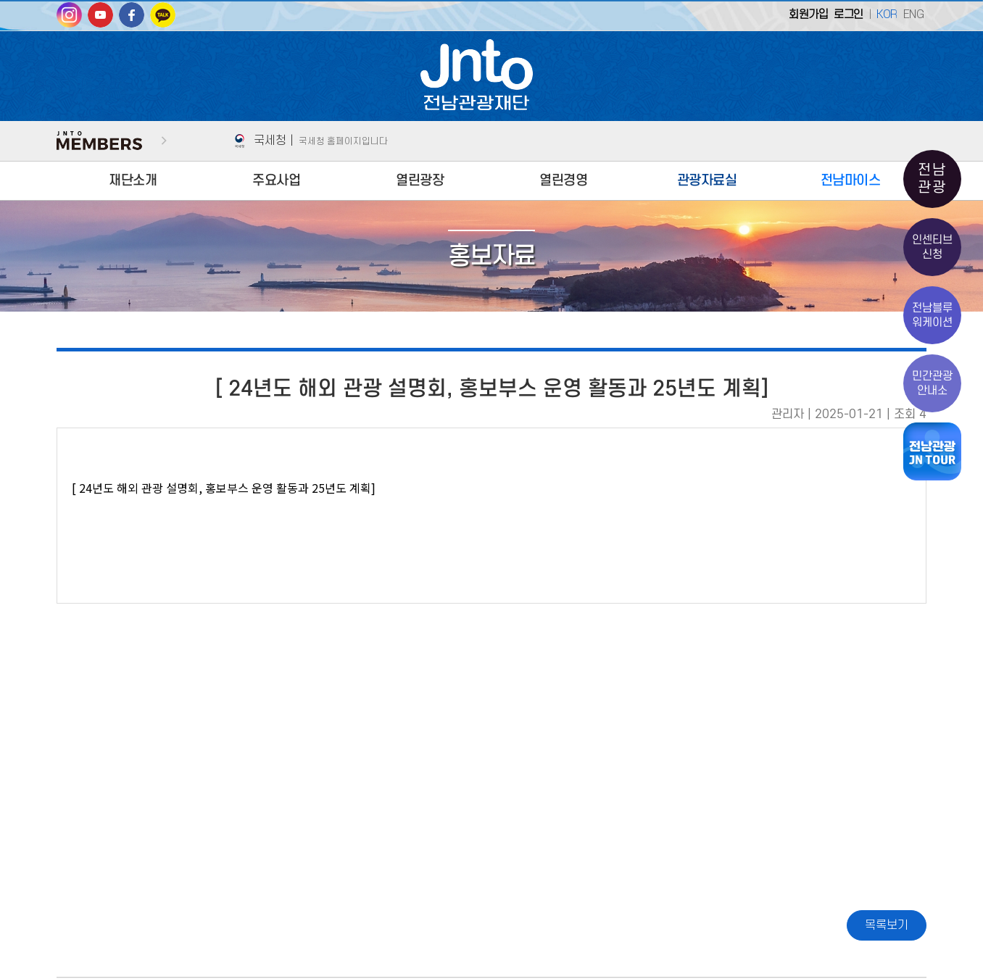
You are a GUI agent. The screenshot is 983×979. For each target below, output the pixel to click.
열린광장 (420, 180)
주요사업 (276, 180)
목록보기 (886, 925)
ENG (913, 14)
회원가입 (808, 14)
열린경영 (563, 180)
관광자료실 (707, 180)
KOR (886, 14)
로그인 (848, 14)
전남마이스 (851, 180)
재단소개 (133, 180)
